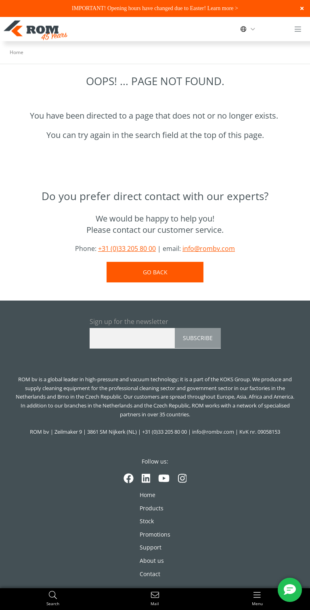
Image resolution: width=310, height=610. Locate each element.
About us (152, 560)
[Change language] (249, 29)
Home (147, 495)
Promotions (155, 534)
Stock (147, 521)
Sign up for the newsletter (129, 321)
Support (150, 547)
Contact (150, 574)
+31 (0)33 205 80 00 (127, 248)
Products (151, 508)
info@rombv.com (208, 248)
